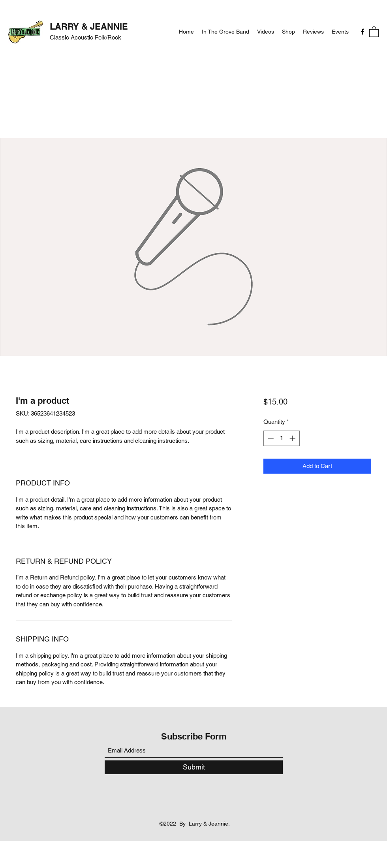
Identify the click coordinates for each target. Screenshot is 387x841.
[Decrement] (270, 438)
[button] (374, 31)
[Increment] (293, 438)
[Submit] (194, 767)
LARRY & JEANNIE (89, 26)
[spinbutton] (281, 438)
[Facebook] (362, 32)
